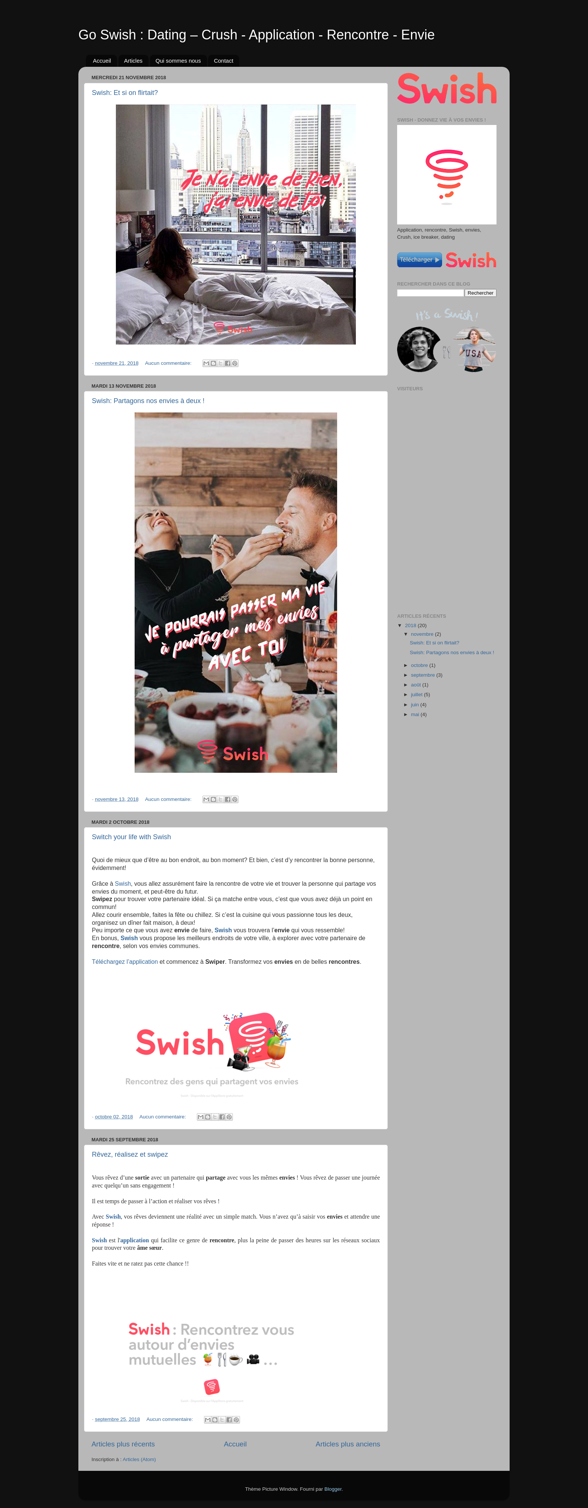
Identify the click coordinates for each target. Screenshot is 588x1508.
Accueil (102, 60)
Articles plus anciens (348, 1444)
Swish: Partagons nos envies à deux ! (148, 401)
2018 (411, 625)
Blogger (333, 1489)
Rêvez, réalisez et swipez (130, 1154)
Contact (223, 60)
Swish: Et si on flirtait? (125, 92)
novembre (423, 634)
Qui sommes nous (178, 60)
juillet (417, 694)
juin (415, 704)
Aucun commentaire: (169, 363)
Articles (133, 60)
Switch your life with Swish (131, 837)
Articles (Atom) (139, 1459)
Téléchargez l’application (125, 962)
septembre (423, 675)
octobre (420, 665)
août (416, 685)
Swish (123, 883)
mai (416, 714)
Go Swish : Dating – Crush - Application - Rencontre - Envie (256, 34)
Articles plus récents (123, 1444)
